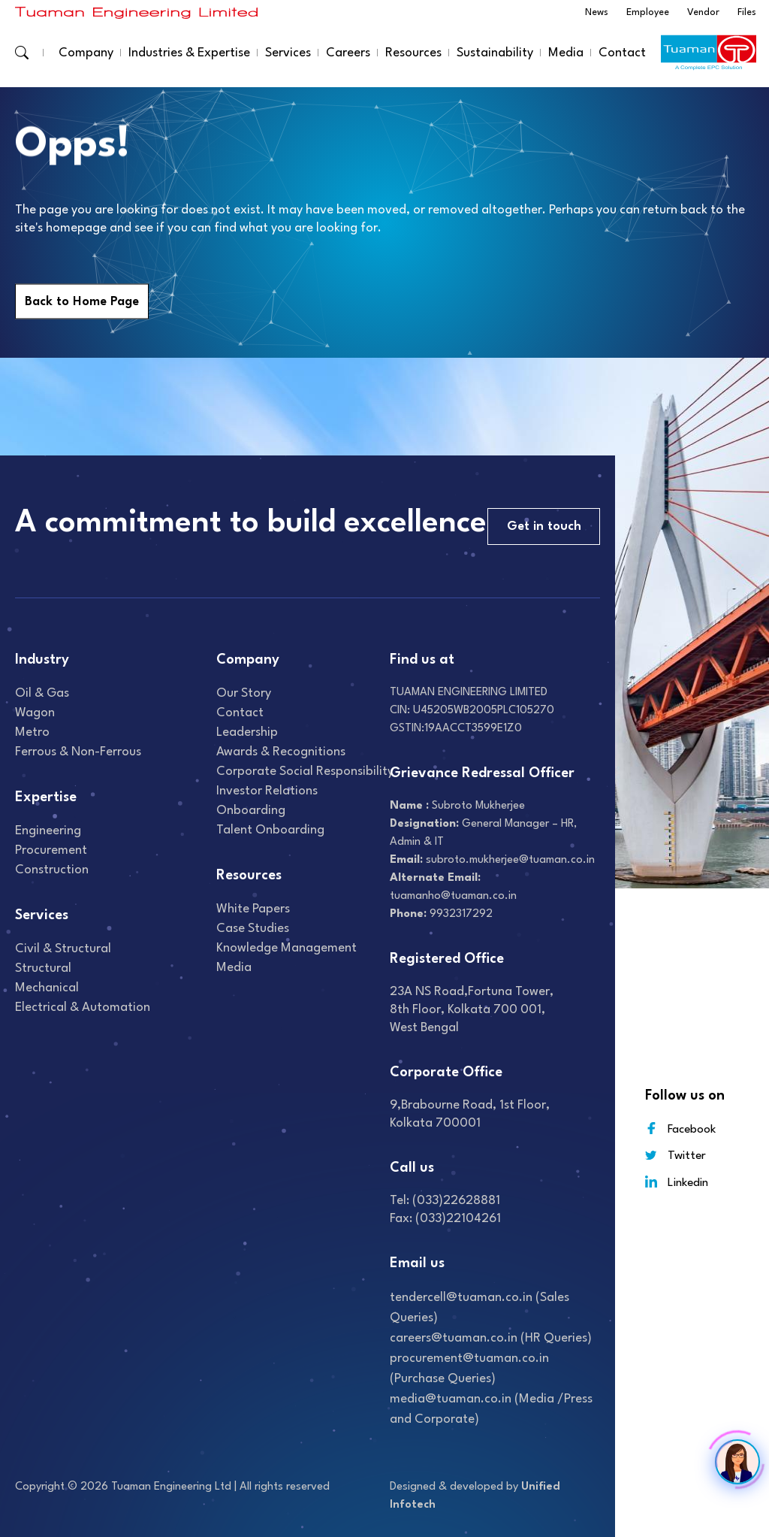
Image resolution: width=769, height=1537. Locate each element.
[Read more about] (136, 12)
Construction (52, 870)
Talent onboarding (270, 830)
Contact (622, 53)
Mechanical (47, 988)
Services (288, 53)
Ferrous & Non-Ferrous (78, 752)
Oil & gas (42, 693)
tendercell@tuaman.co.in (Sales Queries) (479, 1307)
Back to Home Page (82, 301)
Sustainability (495, 53)
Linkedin (676, 1181)
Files (746, 12)
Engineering (48, 830)
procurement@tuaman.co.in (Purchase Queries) (469, 1368)
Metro (32, 732)
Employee (647, 12)
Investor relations (267, 791)
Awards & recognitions (280, 752)
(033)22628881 (456, 1200)
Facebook (680, 1128)
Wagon (35, 712)
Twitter (675, 1155)
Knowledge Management (286, 948)
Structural (43, 968)
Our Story (243, 693)
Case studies (252, 928)
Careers (348, 53)
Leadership (247, 732)
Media (566, 53)
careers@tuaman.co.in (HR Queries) (491, 1338)
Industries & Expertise (189, 53)
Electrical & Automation (82, 1007)
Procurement (51, 850)
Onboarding (250, 810)
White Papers (253, 909)
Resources (413, 53)
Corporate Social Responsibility (305, 771)
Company (86, 53)
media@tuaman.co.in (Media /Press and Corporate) (491, 1409)
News (596, 12)
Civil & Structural (63, 948)
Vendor (703, 12)
